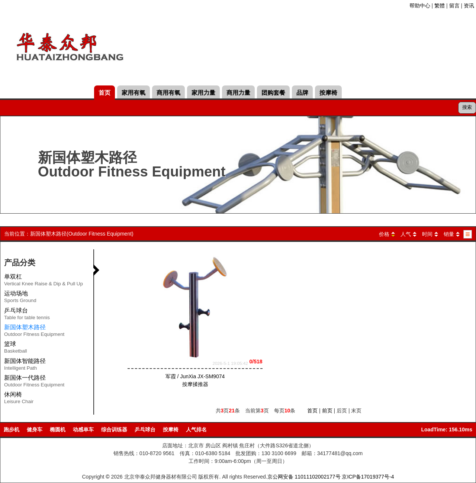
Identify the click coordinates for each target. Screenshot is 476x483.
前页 (327, 411)
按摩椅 (328, 93)
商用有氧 (168, 93)
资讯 (469, 6)
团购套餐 (273, 93)
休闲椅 (18, 399)
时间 (427, 234)
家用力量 (203, 93)
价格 (384, 234)
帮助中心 (419, 6)
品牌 (302, 93)
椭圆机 (57, 429)
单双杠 (43, 281)
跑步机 (11, 429)
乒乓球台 (27, 315)
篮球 (15, 348)
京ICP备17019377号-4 (368, 477)
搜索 (467, 107)
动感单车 (83, 429)
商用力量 (238, 93)
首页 (104, 93)
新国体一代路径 (34, 382)
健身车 (34, 429)
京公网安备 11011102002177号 (304, 477)
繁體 (439, 6)
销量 (449, 234)
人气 (406, 234)
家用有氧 (133, 93)
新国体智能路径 (25, 365)
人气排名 (196, 429)
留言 (454, 6)
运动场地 (20, 298)
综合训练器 (114, 429)
